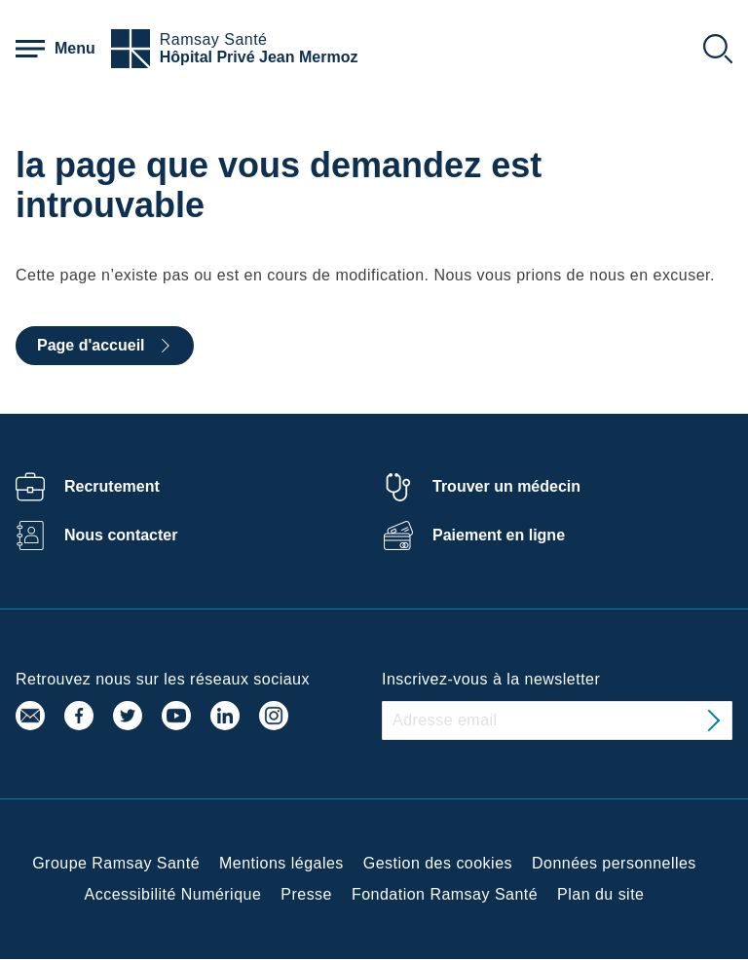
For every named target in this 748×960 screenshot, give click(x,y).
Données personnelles (614, 863)
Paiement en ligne (498, 535)
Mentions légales (281, 863)
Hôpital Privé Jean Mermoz (259, 57)
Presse (306, 894)
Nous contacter (120, 535)
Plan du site (600, 894)
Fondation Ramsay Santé (445, 894)
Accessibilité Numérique (173, 894)
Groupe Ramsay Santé (116, 863)
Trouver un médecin (506, 486)
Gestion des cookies (437, 863)
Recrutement (112, 486)
